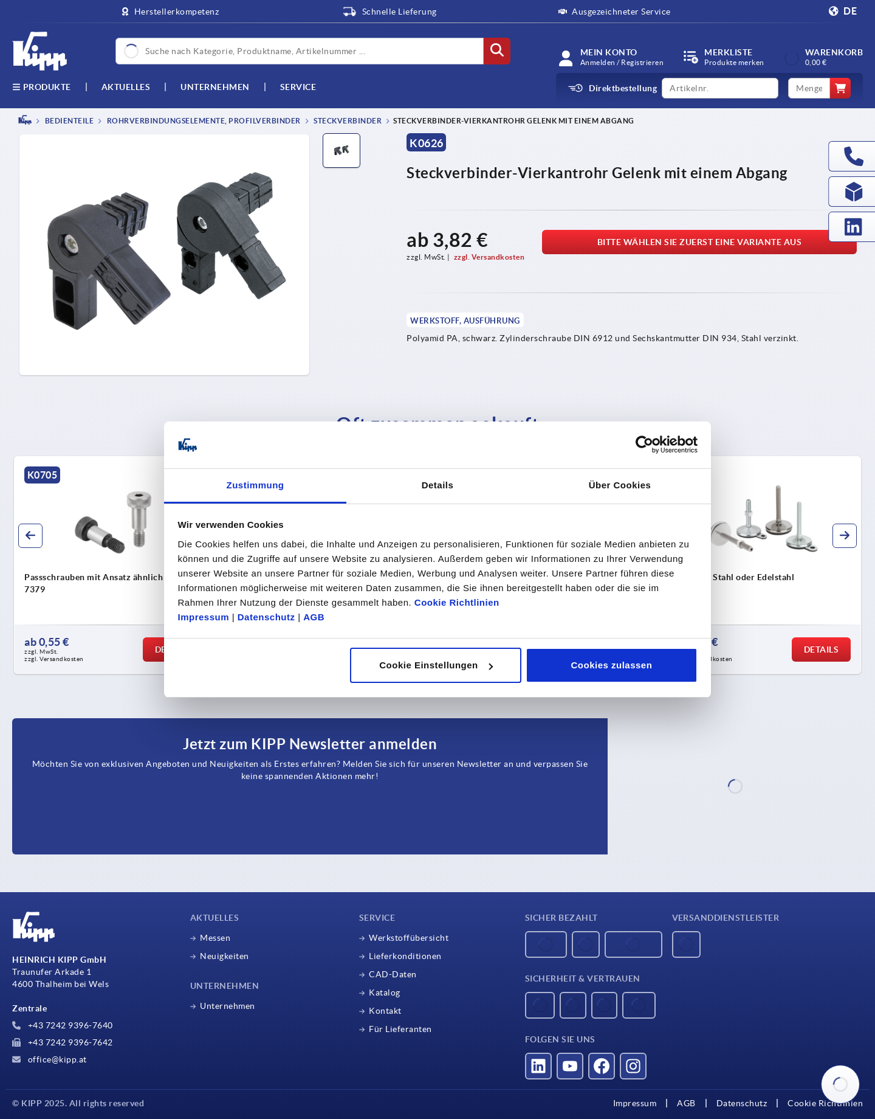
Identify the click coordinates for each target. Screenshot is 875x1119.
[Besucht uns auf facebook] (601, 1066)
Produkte (41, 87)
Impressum (204, 617)
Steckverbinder (347, 121)
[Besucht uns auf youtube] (570, 1066)
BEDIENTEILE (68, 121)
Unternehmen (215, 87)
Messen (215, 938)
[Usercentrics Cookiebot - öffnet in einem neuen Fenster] (644, 445)
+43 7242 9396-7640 (62, 1025)
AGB (313, 617)
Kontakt (385, 1011)
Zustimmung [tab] (255, 485)
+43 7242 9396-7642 (62, 1042)
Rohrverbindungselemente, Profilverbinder (203, 121)
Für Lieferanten (400, 1029)
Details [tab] (438, 485)
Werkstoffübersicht (408, 938)
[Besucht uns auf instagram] (633, 1066)
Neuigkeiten (224, 956)
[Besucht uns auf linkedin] (538, 1066)
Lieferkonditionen (405, 956)
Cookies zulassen (611, 665)
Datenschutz (266, 617)
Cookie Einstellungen (436, 665)
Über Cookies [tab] (620, 485)
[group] (113, 565)
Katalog (384, 992)
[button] (30, 536)
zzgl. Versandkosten (489, 257)
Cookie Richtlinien (456, 602)
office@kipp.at (49, 1059)
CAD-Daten (393, 974)
